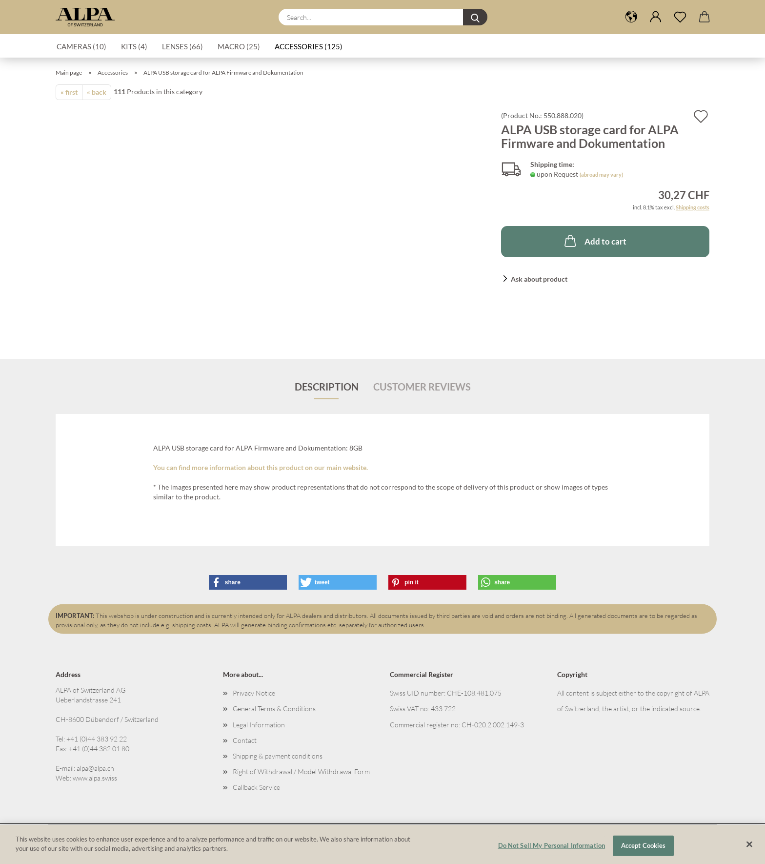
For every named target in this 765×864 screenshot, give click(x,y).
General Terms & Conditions (274, 708)
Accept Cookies (643, 849)
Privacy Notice (254, 693)
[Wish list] (680, 17)
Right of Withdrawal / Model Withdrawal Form (301, 771)
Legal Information (259, 724)
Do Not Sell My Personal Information (551, 849)
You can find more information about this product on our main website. (260, 467)
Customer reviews (422, 386)
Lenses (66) (182, 46)
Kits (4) (134, 46)
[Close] (749, 848)
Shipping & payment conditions (277, 756)
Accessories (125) (308, 46)
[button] (631, 17)
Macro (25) (239, 46)
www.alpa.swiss (95, 778)
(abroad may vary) (601, 174)
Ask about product (539, 279)
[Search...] (475, 17)
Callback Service (256, 787)
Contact (245, 740)
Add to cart (594, 240)
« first (69, 92)
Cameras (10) (81, 46)
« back (96, 92)
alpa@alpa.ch (95, 768)
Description (327, 386)
